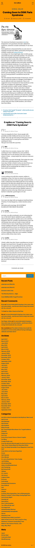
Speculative (4, 501)
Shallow (20, 8)
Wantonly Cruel (5, 515)
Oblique (3, 471)
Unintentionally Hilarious (8, 509)
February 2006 (5, 351)
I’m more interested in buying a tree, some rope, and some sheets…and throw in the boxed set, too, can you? (17, 306)
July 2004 (4, 389)
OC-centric (4, 473)
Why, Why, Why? (6, 525)
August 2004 (5, 387)
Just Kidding (5, 461)
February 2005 (5, 375)
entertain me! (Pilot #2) (8, 284)
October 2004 (5, 383)
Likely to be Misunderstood (9, 465)
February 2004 (5, 399)
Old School (4, 475)
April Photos (4, 423)
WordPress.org (5, 539)
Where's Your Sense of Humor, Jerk (11, 523)
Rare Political (5, 485)
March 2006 (4, 349)
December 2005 (6, 355)
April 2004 (4, 395)
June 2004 (4, 391)
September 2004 (6, 385)
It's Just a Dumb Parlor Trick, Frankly (11, 459)
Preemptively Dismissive (8, 483)
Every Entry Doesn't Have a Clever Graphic (13, 437)
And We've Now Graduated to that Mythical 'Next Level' (17, 417)
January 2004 (5, 401)
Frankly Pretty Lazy (6, 441)
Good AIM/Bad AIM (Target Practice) (11, 297)
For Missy (4, 439)
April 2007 (4, 339)
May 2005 (4, 369)
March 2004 (4, 397)
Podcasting (4, 481)
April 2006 (4, 347)
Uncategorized (5, 507)
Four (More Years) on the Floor (14, 311)
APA (24, 42)
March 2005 (4, 373)
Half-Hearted (5, 455)
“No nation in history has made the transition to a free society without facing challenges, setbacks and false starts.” (16, 329)
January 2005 (5, 377)
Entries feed (4, 535)
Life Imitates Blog (6, 463)
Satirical (14, 8)
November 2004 (6, 381)
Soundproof (4, 499)
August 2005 (5, 363)
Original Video (5, 477)
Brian (2, 304)
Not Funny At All (5, 469)
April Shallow (5, 425)
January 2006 (5, 353)
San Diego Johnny (6, 321)
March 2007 (4, 341)
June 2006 (4, 343)
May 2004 (4, 393)
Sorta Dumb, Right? (6, 497)
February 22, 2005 (17, 18)
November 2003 (6, 405)
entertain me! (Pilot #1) (7, 287)
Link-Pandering (5, 467)
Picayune (4, 479)
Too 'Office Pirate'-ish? (7, 505)
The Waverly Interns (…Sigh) (9, 293)
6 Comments (28, 18)
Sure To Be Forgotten (7, 503)
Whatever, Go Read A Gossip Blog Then (12, 521)
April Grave (4, 419)
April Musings (5, 421)
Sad (2, 487)
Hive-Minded (5, 457)
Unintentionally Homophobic (9, 511)
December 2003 (6, 403)
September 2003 (6, 410)
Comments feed (6, 537)
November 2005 (6, 357)
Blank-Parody (5, 427)
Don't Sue (4, 435)
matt (8, 18)
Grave (3, 453)
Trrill (2, 311)
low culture (17, 3)
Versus (3, 513)
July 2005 (4, 365)
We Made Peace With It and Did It (10, 517)
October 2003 (5, 408)
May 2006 (4, 345)
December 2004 (6, 379)
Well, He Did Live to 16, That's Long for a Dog (14, 519)
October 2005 (5, 359)
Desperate (4, 433)
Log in (3, 533)
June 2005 (4, 367)
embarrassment (18, 52)
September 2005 (6, 361)
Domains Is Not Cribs (7, 290)
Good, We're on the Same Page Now (11, 451)
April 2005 (4, 371)
